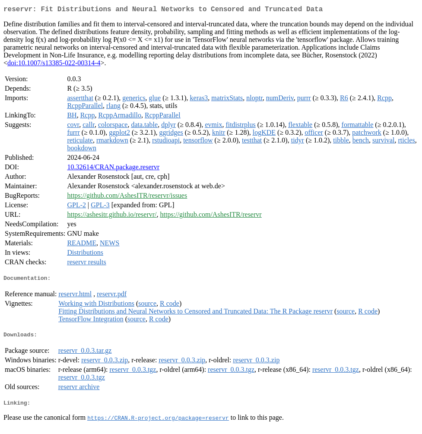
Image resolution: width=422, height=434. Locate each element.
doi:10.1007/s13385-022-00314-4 (54, 64)
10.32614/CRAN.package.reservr (113, 168)
